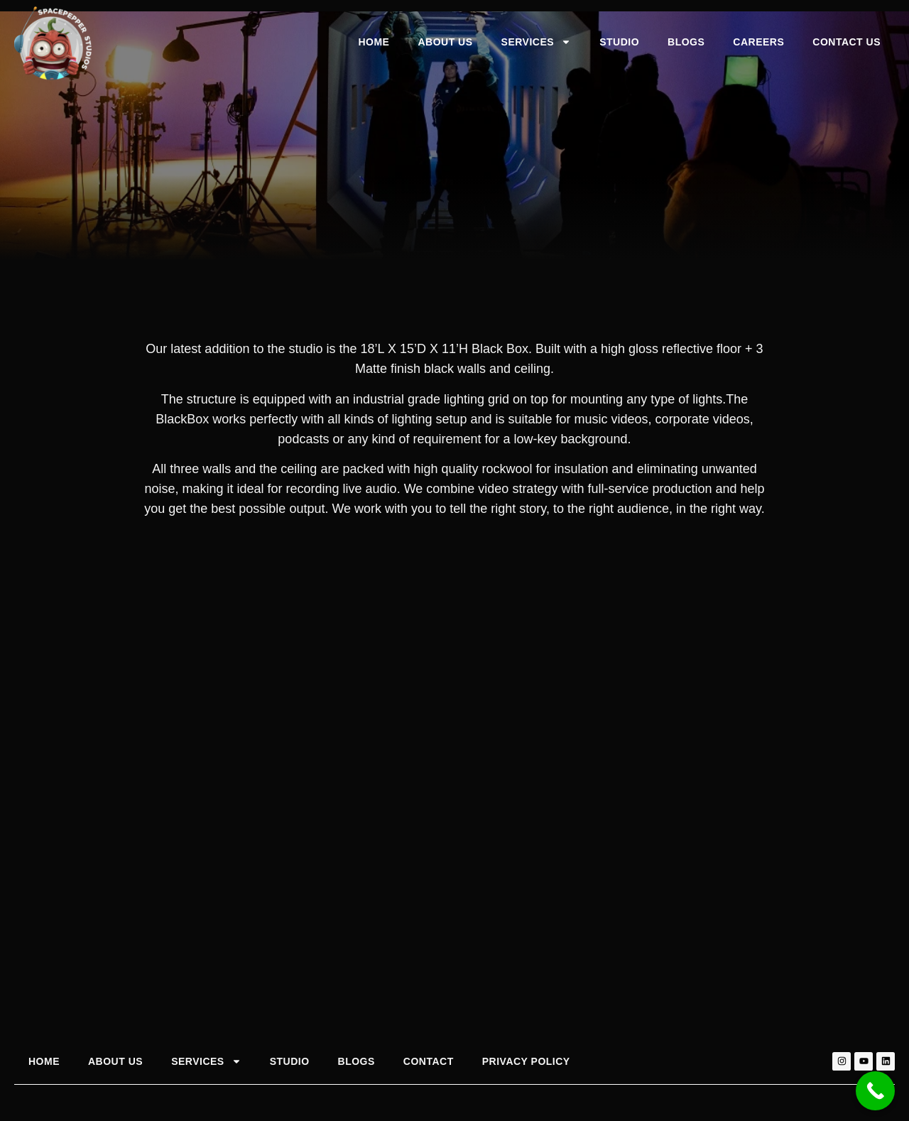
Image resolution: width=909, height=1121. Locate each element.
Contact (428, 1061)
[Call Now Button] (875, 1090)
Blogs (686, 42)
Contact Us (846, 42)
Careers (758, 42)
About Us (445, 42)
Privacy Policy (526, 1061)
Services (536, 42)
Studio (619, 42)
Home (373, 42)
